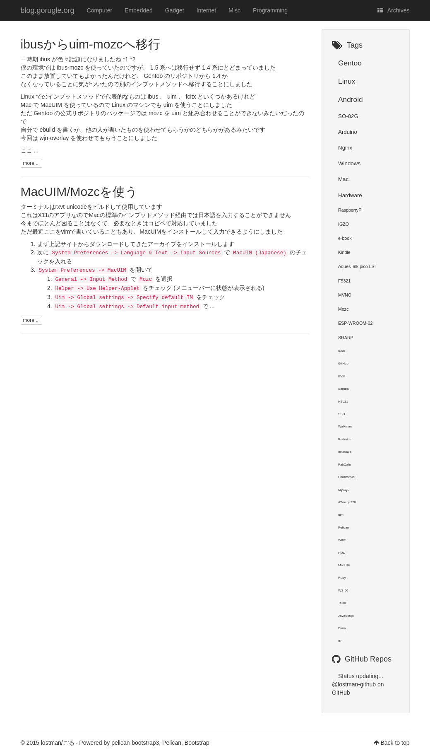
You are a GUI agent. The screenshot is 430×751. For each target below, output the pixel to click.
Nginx (345, 148)
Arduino (347, 132)
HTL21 (343, 401)
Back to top (394, 742)
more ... (31, 163)
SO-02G (348, 116)
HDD (341, 553)
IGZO (343, 224)
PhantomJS (346, 477)
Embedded (139, 10)
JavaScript (345, 616)
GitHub (343, 363)
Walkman (345, 426)
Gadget (174, 10)
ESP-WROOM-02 (355, 323)
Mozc (343, 309)
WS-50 (343, 590)
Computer (99, 10)
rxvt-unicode (71, 206)
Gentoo (350, 63)
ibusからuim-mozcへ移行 (91, 44)
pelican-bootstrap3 (135, 742)
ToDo (342, 603)
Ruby (342, 578)
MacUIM (150, 231)
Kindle (344, 252)
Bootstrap (197, 742)
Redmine (344, 439)
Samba (343, 389)
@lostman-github (354, 684)
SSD (341, 414)
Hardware (350, 195)
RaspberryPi (350, 210)
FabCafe (344, 464)
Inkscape (344, 452)
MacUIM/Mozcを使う (79, 191)
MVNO (344, 294)
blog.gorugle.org (47, 10)
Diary (342, 628)
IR (339, 641)
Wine (342, 540)
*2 (132, 59)
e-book (345, 238)
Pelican (343, 527)
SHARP (345, 337)
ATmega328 (347, 502)
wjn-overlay (54, 138)
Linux (346, 81)
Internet (206, 10)
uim (341, 515)
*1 (125, 59)
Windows (349, 163)
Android (350, 99)
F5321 (344, 280)
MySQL (343, 490)
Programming (270, 10)
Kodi (341, 351)
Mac (343, 179)
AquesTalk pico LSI (357, 266)
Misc (234, 10)
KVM (341, 376)
